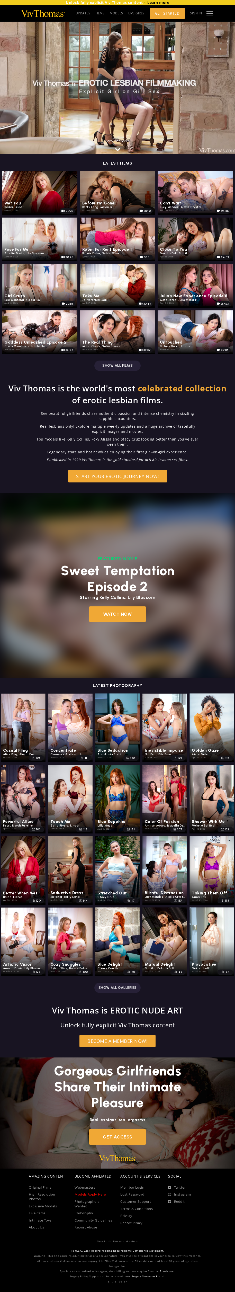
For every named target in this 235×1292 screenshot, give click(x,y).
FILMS (100, 13)
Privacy (126, 1216)
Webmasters (85, 1187)
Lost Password (132, 1194)
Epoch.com (167, 1271)
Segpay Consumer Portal (148, 1276)
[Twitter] (177, 1187)
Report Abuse (86, 1227)
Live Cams (37, 1213)
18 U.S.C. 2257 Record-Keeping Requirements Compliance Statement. (117, 1250)
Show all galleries (117, 987)
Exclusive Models (43, 1206)
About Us (36, 1227)
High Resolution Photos (42, 1196)
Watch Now (117, 614)
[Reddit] (176, 1201)
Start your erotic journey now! (117, 476)
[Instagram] (179, 1194)
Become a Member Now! (117, 1041)
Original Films (40, 1187)
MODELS (116, 13)
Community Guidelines (93, 1220)
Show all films (117, 365)
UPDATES (83, 13)
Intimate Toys (40, 1220)
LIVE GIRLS (136, 13)
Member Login (132, 1187)
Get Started (167, 13)
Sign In (196, 13)
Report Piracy (131, 1223)
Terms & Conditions (136, 1209)
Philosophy (84, 1213)
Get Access (117, 1137)
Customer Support (135, 1201)
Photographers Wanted (87, 1203)
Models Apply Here (90, 1194)
